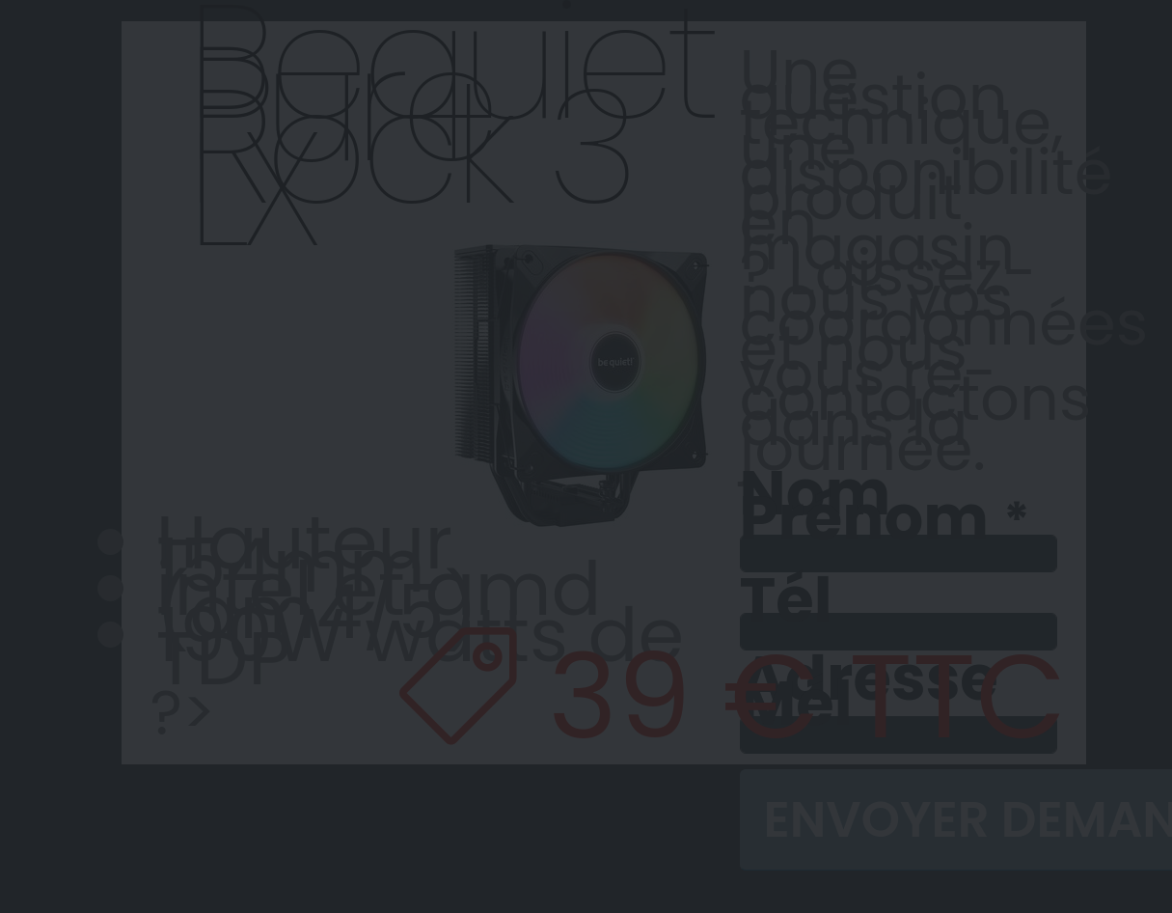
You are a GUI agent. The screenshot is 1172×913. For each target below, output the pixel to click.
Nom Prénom (864, 508)
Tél (786, 600)
